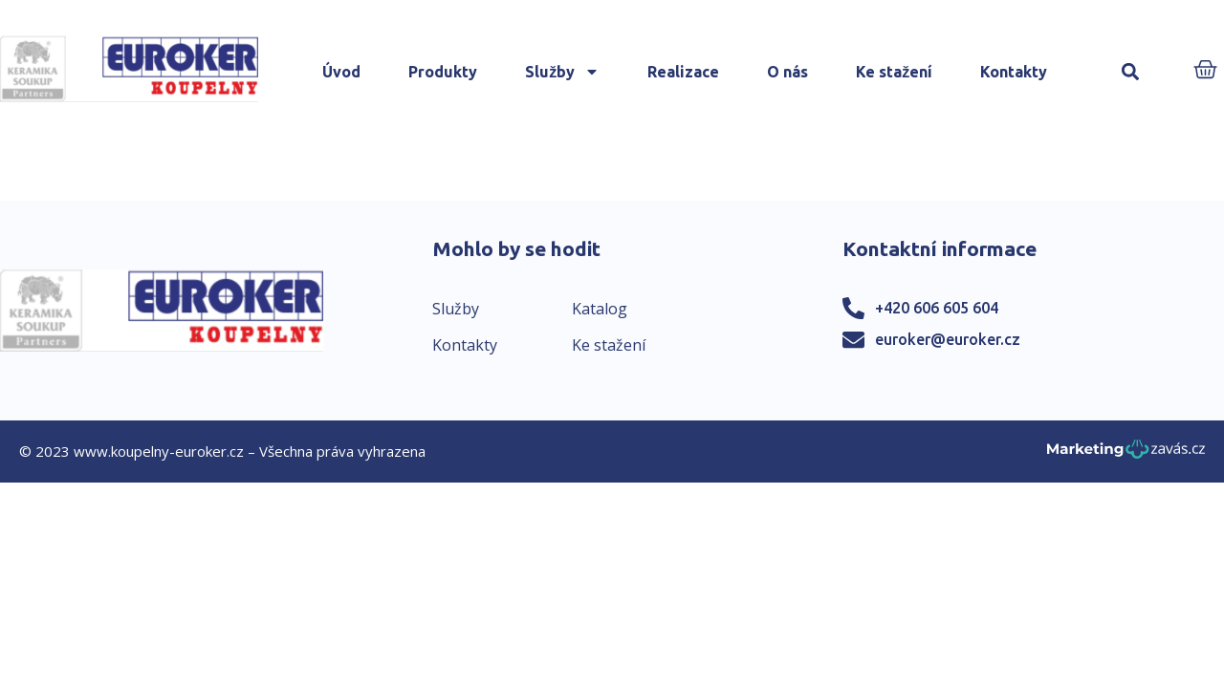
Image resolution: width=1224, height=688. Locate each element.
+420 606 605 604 (936, 307)
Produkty (442, 71)
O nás (787, 71)
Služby (562, 71)
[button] (1130, 72)
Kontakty (1013, 71)
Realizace (683, 71)
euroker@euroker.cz (947, 339)
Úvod (341, 71)
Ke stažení (894, 71)
